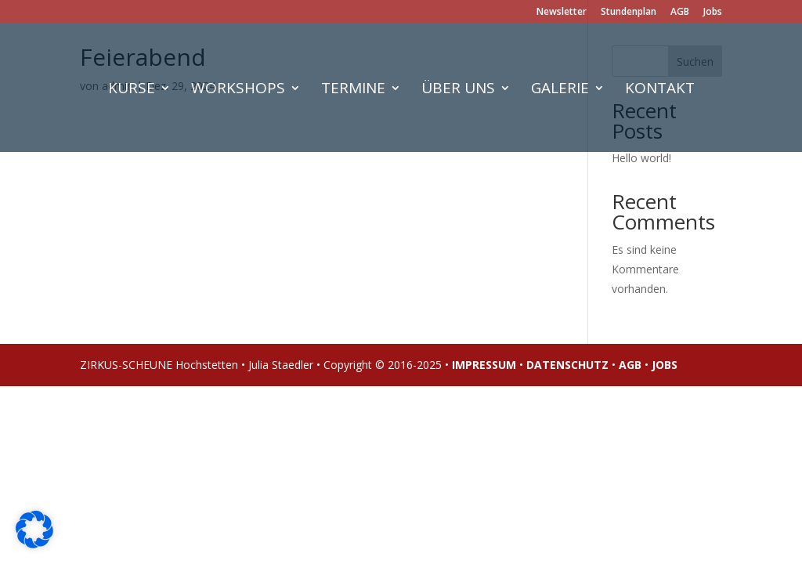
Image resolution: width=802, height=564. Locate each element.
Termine (353, 90)
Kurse (131, 90)
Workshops (238, 90)
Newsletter (561, 12)
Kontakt (660, 90)
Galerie (560, 90)
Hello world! (641, 157)
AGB (679, 12)
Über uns (458, 90)
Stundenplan (628, 12)
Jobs (712, 12)
